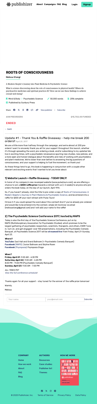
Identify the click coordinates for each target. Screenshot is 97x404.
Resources (44, 360)
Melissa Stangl (13, 77)
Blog (64, 4)
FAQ (59, 4)
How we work (24, 364)
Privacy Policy (64, 395)
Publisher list (45, 368)
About (39, 4)
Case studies (45, 364)
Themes (43, 372)
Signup (87, 4)
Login (75, 4)
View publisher (46, 110)
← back (8, 129)
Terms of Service (45, 395)
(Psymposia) (16, 247)
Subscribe (61, 110)
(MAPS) (13, 244)
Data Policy (80, 395)
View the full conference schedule (21, 273)
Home (21, 360)
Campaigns (50, 4)
